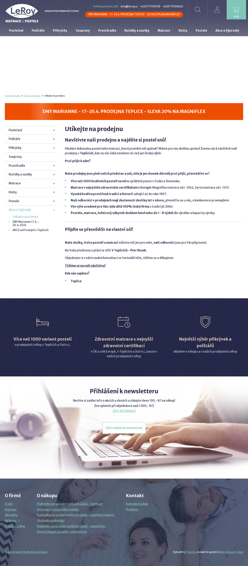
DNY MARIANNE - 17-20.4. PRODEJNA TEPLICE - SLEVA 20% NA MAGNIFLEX (134, 14)
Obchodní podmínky (50, 520)
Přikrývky (15, 148)
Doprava (10, 509)
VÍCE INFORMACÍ (124, 411)
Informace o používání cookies (58, 509)
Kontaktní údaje (137, 504)
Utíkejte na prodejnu (25, 216)
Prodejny (132, 509)
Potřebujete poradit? (106, 6)
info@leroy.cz (129, 6)
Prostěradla (17, 165)
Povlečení (15, 130)
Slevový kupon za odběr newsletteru (62, 532)
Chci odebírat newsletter (124, 428)
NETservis (189, 552)
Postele (14, 201)
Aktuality (11, 515)
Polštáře (14, 139)
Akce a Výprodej (32, 95)
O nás (9, 504)
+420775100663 (172, 6)
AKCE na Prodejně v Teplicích (31, 230)
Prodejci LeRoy (15, 526)
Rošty (13, 192)
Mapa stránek (13, 552)
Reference (12, 520)
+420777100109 (150, 6)
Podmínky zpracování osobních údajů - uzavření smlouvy (75, 515)
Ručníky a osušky (20, 174)
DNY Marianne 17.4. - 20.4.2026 (26, 223)
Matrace (15, 183)
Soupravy (15, 157)
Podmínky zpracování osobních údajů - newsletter (71, 526)
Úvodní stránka (12, 95)
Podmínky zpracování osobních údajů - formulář (70, 504)
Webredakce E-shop (230, 552)
